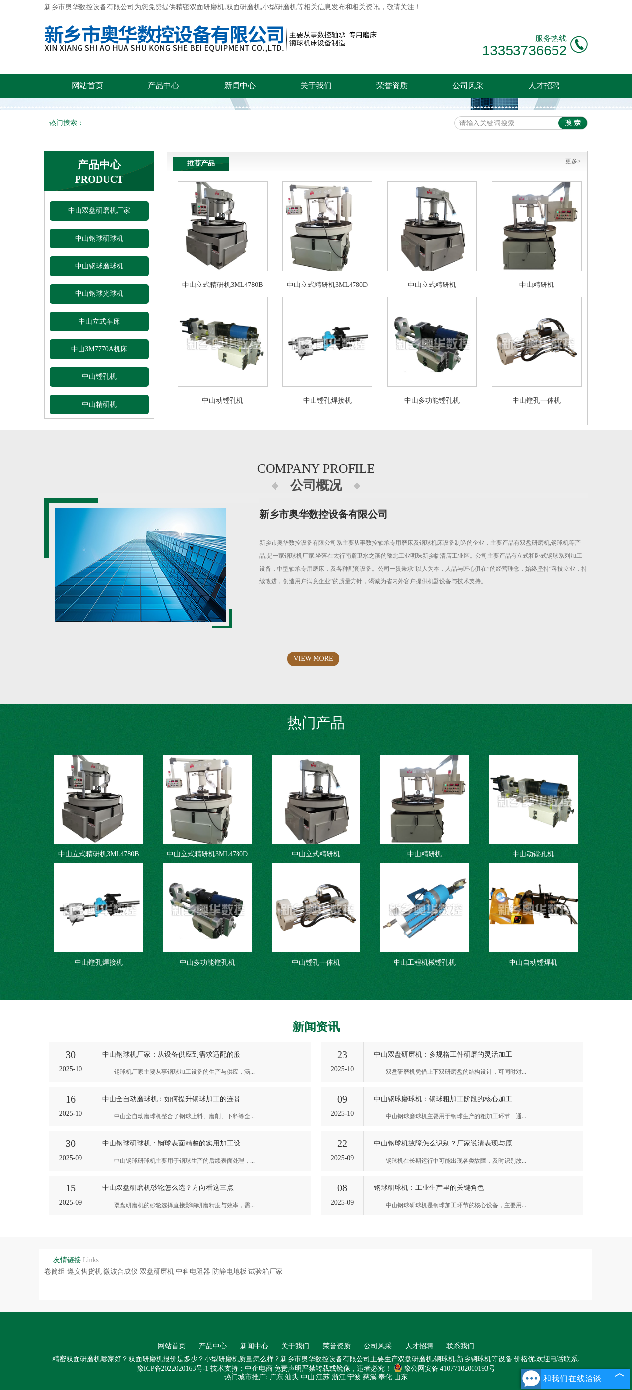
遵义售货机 (85, 1271)
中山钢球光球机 (99, 293)
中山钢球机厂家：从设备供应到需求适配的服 (171, 1054)
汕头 (292, 1377)
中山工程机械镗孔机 (425, 962)
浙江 (339, 1377)
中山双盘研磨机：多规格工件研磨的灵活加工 (443, 1054)
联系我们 (460, 1345)
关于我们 (316, 86)
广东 (276, 1377)
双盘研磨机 (158, 1271)
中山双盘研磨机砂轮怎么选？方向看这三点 (168, 1187)
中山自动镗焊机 (533, 962)
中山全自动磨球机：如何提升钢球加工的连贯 (171, 1099)
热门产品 (316, 723)
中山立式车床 (99, 321)
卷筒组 (55, 1271)
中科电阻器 (194, 1271)
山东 (401, 1377)
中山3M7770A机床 (99, 349)
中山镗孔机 (99, 376)
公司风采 (468, 86)
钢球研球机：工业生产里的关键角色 (429, 1187)
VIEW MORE (313, 658)
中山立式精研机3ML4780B (222, 284)
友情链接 (67, 1260)
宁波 (354, 1377)
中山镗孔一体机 (537, 400)
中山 (308, 1377)
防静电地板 (230, 1271)
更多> (573, 161)
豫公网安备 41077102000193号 (445, 1368)
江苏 (323, 1377)
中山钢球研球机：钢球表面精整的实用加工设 (171, 1143)
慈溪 (370, 1377)
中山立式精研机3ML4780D (327, 284)
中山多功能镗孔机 (432, 400)
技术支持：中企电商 (241, 1368)
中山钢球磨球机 (99, 266)
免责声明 (288, 1368)
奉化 (385, 1377)
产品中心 (163, 86)
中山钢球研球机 (99, 238)
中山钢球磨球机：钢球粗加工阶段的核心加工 (443, 1099)
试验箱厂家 (265, 1271)
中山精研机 (99, 404)
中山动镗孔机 (222, 400)
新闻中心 (240, 86)
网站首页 (87, 86)
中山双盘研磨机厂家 (99, 210)
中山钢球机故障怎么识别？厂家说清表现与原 (443, 1143)
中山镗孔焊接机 (327, 400)
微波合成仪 (121, 1271)
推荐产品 (201, 163)
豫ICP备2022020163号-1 (172, 1368)
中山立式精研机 (432, 284)
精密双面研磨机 (200, 7)
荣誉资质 (392, 86)
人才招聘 (544, 86)
